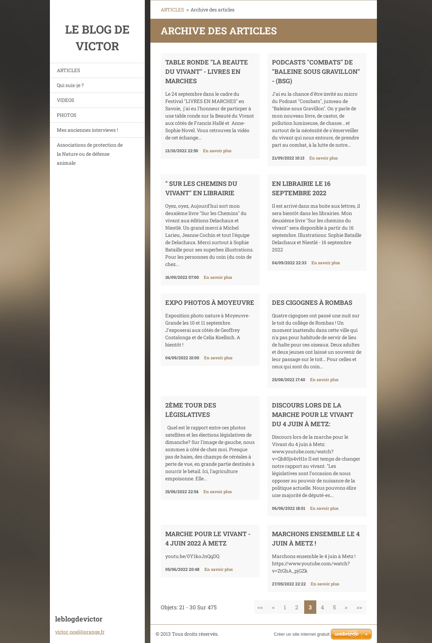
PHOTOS (66, 115)
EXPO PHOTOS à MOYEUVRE (209, 302)
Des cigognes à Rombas (312, 302)
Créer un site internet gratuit (301, 634)
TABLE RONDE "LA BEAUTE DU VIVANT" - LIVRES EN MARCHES (206, 71)
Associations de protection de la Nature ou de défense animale (90, 154)
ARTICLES (68, 70)
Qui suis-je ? (70, 85)
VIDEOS (65, 100)
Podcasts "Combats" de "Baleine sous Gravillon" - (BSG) (316, 71)
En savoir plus (217, 150)
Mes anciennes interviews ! (87, 130)
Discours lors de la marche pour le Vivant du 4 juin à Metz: (312, 414)
